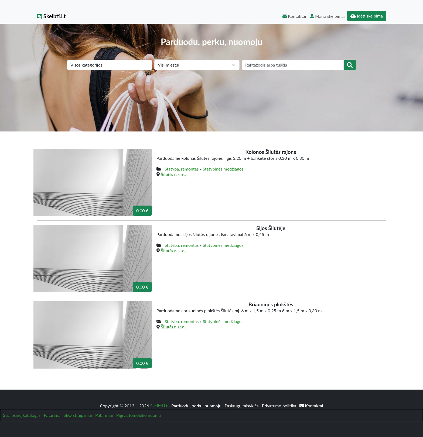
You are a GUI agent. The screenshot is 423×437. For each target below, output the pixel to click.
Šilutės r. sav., (173, 174)
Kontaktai (294, 16)
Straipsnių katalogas (21, 415)
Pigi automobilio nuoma (138, 415)
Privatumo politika (280, 405)
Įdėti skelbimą (366, 15)
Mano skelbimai (327, 16)
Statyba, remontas (182, 168)
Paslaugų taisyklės (242, 405)
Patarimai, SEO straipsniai (68, 415)
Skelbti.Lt (51, 16)
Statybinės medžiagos (223, 168)
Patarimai (104, 415)
